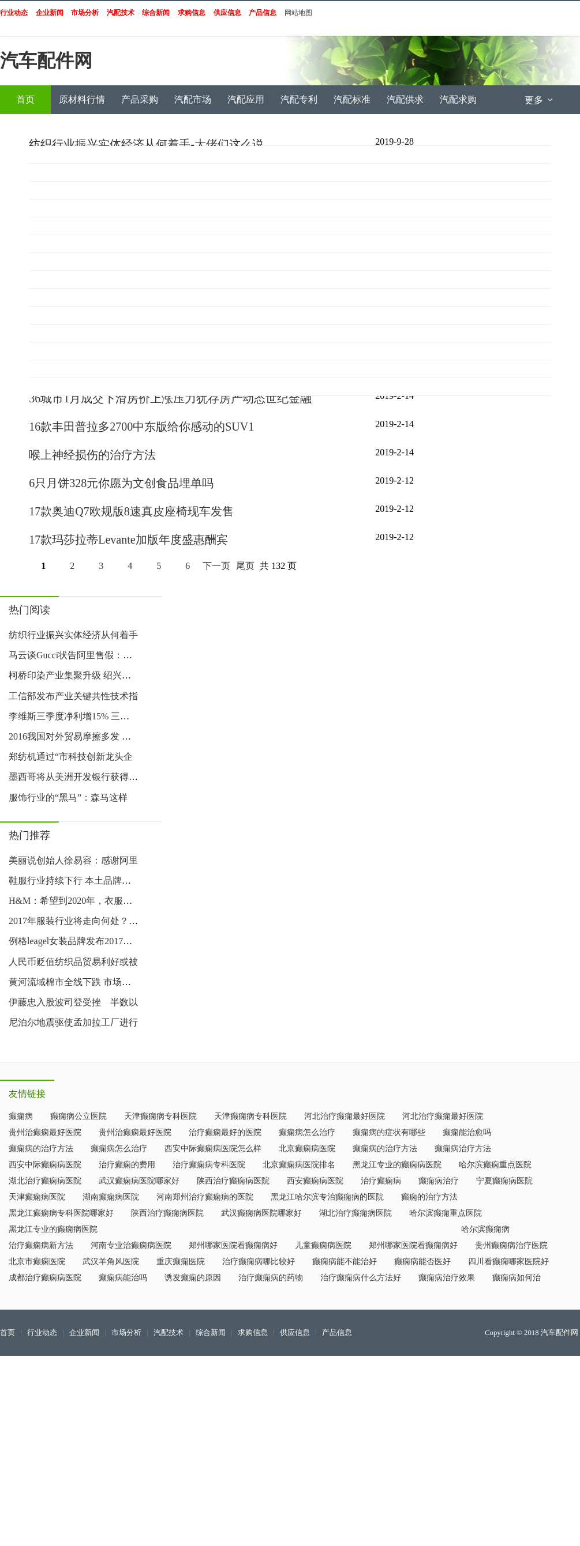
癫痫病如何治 (516, 1277)
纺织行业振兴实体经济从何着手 (73, 635)
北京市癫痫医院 (37, 1261)
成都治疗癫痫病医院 (45, 1277)
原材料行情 (82, 99)
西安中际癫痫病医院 (45, 1164)
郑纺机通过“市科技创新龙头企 (71, 756)
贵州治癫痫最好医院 (45, 1132)
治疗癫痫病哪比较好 (258, 1261)
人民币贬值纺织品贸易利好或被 (73, 962)
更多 (540, 100)
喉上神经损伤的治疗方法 (92, 454)
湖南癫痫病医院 (111, 1197)
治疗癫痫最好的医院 (225, 1132)
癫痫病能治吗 (123, 1277)
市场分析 (126, 1333)
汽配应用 (245, 99)
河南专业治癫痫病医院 (131, 1245)
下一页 (216, 566)
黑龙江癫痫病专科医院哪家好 (61, 1213)
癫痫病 (21, 1116)
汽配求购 (458, 99)
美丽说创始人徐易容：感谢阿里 (73, 860)
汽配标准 (352, 99)
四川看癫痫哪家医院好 (508, 1261)
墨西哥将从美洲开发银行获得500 (76, 777)
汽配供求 (405, 99)
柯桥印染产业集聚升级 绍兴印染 (74, 675)
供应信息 (295, 1333)
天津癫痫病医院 (37, 1197)
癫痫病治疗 (438, 1181)
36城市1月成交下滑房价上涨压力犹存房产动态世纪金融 (170, 398)
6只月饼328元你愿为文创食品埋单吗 (121, 483)
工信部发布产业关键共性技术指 (73, 696)
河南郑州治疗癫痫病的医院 (204, 1197)
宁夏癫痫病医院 (504, 1181)
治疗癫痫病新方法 (41, 1245)
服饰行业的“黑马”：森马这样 (68, 797)
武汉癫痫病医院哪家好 (139, 1181)
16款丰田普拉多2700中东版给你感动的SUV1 (141, 426)
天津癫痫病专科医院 (160, 1116)
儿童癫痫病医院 (323, 1245)
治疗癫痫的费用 (127, 1164)
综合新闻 (211, 1333)
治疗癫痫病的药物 (270, 1277)
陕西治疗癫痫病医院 (233, 1181)
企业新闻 (84, 1333)
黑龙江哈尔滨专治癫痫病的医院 (327, 1197)
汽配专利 (298, 99)
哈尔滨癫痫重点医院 (495, 1164)
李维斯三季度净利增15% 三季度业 (78, 716)
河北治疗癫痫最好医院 (344, 1116)
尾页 (245, 566)
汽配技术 (169, 1333)
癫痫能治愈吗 (467, 1132)
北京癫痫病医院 (307, 1148)
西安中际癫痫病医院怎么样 (212, 1148)
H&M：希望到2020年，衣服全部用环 (84, 901)
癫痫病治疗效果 (446, 1277)
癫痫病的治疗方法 (41, 1148)
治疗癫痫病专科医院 (209, 1164)
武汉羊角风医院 (111, 1261)
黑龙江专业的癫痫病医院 (397, 1164)
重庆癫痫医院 (180, 1261)
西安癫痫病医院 (315, 1181)
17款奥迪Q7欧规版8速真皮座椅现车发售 (131, 511)
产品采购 (139, 99)
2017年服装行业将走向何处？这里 (78, 921)
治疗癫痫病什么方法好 (360, 1277)
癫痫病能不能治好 (344, 1261)
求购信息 (253, 1333)
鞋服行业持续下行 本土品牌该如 (74, 880)
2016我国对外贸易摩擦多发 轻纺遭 (79, 736)
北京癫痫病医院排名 (299, 1164)
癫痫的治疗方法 (429, 1197)
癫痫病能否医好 (422, 1261)
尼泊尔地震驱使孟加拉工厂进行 (73, 1022)
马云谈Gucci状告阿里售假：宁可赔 (80, 655)
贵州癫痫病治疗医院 (511, 1245)
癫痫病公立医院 (78, 1116)
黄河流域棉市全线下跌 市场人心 (74, 982)
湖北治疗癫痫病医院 (45, 1181)
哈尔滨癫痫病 (485, 1229)
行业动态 (42, 1333)
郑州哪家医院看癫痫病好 (233, 1245)
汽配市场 (192, 99)
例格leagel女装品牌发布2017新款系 (80, 941)
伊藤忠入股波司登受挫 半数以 (73, 1002)
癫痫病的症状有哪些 (389, 1132)
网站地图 (298, 13)
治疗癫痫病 (381, 1181)
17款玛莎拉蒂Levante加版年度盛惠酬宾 (128, 539)
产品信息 (337, 1333)
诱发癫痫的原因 (192, 1277)
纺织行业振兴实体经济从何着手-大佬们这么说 (146, 144)
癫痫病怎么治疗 (307, 1132)
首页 (25, 99)
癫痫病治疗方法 (463, 1148)
